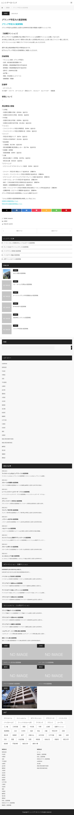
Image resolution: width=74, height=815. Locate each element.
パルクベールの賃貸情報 (9, 528)
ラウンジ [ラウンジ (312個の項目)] (50, 722)
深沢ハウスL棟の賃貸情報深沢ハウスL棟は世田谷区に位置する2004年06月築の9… (21, 640)
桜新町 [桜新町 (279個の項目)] (15, 735)
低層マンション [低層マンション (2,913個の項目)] (59, 726)
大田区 (3, 397)
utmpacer (10, 218)
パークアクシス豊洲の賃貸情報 (12, 251)
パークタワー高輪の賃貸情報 (11, 255)
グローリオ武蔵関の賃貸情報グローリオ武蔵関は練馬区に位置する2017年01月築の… (22, 485)
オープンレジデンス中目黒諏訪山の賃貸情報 (25, 295)
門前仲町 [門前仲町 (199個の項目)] (15, 743)
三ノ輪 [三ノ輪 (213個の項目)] (6, 726)
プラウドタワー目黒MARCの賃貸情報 (12, 597)
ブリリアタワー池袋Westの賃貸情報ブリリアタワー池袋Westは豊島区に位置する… (22, 585)
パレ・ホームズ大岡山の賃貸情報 (22, 284)
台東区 (3, 386)
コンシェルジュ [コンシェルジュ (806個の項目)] (21, 718)
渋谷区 (3, 427)
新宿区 (3, 405)
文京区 (3, 401)
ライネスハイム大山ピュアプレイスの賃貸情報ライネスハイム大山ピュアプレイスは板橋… (23, 476)
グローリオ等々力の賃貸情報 (10, 547)
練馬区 (3, 446)
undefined (4, 363)
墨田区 (3, 393)
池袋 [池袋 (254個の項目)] (60, 735)
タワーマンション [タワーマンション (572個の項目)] (36, 718)
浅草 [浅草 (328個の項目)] (67, 735)
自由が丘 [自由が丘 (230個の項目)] (47, 739)
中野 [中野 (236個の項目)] (40, 726)
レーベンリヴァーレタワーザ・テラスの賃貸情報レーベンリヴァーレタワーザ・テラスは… (23, 494)
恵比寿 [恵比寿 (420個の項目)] (6, 735)
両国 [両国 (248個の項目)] (24, 726)
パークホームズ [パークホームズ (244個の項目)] (8, 722)
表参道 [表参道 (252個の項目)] (57, 739)
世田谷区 (4, 367)
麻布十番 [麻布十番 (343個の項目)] (35, 743)
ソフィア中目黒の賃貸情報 (20, 328)
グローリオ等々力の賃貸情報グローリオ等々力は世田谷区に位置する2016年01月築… (22, 549)
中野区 (3, 375)
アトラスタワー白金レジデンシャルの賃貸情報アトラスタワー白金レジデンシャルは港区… (23, 592)
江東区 (3, 424)
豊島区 (3, 457)
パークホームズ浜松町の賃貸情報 (11, 576)
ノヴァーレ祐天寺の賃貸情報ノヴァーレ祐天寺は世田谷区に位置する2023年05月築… (22, 521)
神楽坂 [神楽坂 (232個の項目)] (38, 739)
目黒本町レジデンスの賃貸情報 (22, 317)
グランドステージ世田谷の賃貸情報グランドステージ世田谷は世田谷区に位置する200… (23, 503)
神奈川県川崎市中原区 (7, 439)
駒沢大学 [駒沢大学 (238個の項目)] (25, 743)
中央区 (3, 371)
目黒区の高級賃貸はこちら (10, 201)
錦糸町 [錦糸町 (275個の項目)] (6, 743)
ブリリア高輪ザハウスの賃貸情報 (11, 610)
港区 (3, 431)
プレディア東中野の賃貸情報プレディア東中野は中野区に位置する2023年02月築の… (22, 512)
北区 (3, 378)
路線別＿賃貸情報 (6, 805)
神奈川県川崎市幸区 (7, 442)
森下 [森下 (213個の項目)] (22, 735)
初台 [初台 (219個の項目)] (38, 731)
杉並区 (3, 412)
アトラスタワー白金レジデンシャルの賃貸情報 (15, 590)
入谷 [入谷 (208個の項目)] (15, 731)
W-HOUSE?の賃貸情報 (19, 306)
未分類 (3, 409)
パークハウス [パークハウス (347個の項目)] (63, 718)
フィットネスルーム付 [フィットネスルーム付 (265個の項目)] (25, 722)
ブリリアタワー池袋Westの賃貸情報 (12, 583)
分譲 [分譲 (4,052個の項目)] (31, 731)
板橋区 (3, 416)
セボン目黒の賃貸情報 (19, 273)
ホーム (38, 752)
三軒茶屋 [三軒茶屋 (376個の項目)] (15, 726)
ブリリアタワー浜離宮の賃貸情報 (11, 624)
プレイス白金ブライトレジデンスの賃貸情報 (15, 247)
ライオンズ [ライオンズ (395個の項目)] (39, 722)
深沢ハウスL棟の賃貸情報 (9, 638)
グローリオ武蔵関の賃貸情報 (10, 482)
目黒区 (6, 13)
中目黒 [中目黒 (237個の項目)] (32, 726)
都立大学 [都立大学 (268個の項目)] (66, 739)
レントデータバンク (9, 3)
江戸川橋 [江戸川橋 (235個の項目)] (51, 735)
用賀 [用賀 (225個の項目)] (12, 739)
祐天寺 (11, 224)
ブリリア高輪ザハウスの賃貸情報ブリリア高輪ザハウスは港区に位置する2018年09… (22, 613)
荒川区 (3, 450)
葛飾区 (3, 454)
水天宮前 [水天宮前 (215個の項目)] (41, 735)
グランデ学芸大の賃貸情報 (12, 24)
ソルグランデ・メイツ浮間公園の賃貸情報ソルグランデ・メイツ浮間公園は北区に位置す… (23, 633)
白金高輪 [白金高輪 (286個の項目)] (21, 739)
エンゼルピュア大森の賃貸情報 (10, 556)
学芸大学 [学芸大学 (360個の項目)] (54, 731)
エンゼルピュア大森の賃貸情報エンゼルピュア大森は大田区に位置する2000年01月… (22, 558)
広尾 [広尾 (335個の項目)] (63, 731)
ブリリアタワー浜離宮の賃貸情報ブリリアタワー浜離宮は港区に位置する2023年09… (22, 626)
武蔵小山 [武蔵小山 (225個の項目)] (31, 735)
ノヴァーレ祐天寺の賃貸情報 (10, 519)
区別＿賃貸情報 (6, 800)
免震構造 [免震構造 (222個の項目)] (6, 731)
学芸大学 (6, 224)
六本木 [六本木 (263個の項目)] (23, 731)
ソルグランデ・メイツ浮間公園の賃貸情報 (14, 631)
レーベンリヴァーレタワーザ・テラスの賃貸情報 (15, 492)
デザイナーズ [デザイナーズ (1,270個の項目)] (50, 718)
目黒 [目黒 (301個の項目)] (30, 739)
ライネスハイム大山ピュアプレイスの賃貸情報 (15, 473)
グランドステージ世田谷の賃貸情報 (12, 501)
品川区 (3, 390)
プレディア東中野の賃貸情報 (10, 510)
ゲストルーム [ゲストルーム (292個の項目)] (8, 718)
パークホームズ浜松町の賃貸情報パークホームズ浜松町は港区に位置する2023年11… (22, 579)
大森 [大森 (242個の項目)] (46, 731)
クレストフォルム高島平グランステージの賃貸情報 (16, 537)
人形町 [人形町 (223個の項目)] (48, 726)
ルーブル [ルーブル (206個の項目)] (60, 722)
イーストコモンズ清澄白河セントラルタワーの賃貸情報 (19, 243)
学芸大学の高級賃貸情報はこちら (12, 204)
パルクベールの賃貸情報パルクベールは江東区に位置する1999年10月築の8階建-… (21, 531)
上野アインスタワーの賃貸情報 (12, 259)
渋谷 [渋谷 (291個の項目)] (5, 739)
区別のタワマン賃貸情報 (8, 803)
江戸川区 (4, 420)
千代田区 (4, 382)
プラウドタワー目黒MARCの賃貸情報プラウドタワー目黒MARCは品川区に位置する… (22, 599)
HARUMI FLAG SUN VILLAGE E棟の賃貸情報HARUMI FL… (16, 572)
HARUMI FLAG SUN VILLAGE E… (12, 569)
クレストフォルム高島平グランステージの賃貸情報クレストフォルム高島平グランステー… (23, 540)
